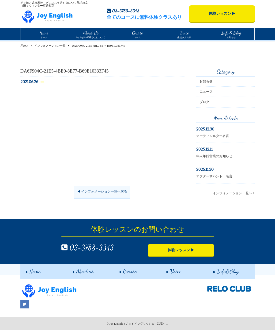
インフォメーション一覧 (49, 45)
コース (137, 34)
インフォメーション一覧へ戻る (102, 192)
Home (24, 45)
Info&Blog (220, 269)
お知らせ (231, 34)
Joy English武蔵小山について (90, 34)
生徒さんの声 (184, 34)
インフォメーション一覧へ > (234, 193)
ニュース (206, 92)
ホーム (43, 34)
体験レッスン (222, 13)
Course (122, 269)
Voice (168, 269)
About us (77, 269)
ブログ (204, 102)
